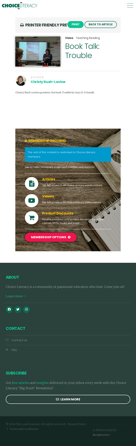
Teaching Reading (88, 38)
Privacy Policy (77, 424)
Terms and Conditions (24, 429)
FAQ (11, 350)
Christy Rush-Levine (48, 82)
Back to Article (101, 24)
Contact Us (16, 340)
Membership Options (50, 237)
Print (75, 24)
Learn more (16, 296)
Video (69, 38)
